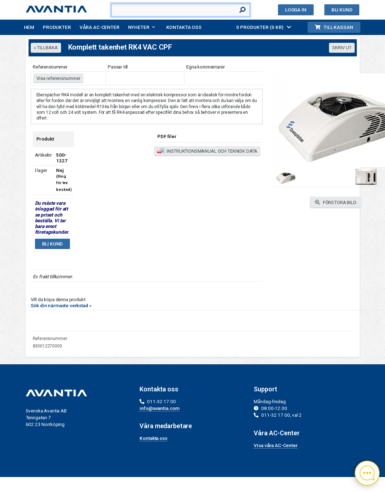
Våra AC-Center (100, 27)
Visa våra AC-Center (275, 445)
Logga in (296, 9)
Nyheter (139, 27)
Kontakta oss (184, 27)
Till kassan (334, 27)
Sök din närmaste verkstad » (61, 305)
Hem (29, 27)
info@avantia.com (159, 408)
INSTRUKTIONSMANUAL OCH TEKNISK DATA (207, 151)
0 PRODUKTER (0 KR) (263, 27)
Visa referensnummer (58, 78)
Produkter (57, 27)
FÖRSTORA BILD (335, 202)
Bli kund (342, 9)
